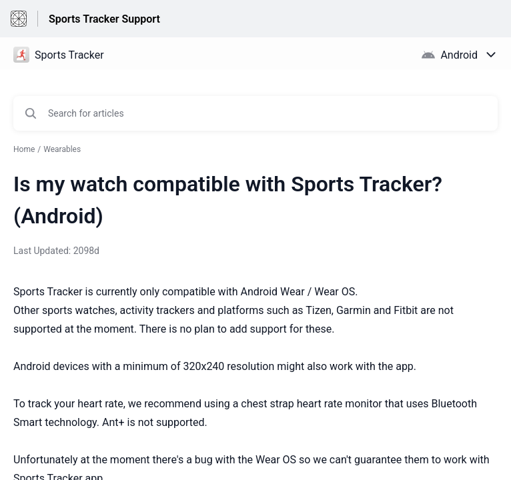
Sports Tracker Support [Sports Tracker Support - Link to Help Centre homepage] (104, 19)
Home (24, 149)
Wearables (62, 149)
